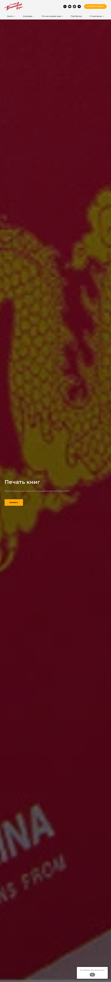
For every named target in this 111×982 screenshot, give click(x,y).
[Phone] (65, 6)
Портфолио (76, 16)
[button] (95, 6)
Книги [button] (10, 16)
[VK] (74, 6)
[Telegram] (79, 6)
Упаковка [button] (28, 16)
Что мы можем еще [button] (52, 16)
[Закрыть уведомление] (106, 968)
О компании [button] (96, 16)
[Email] (69, 6)
